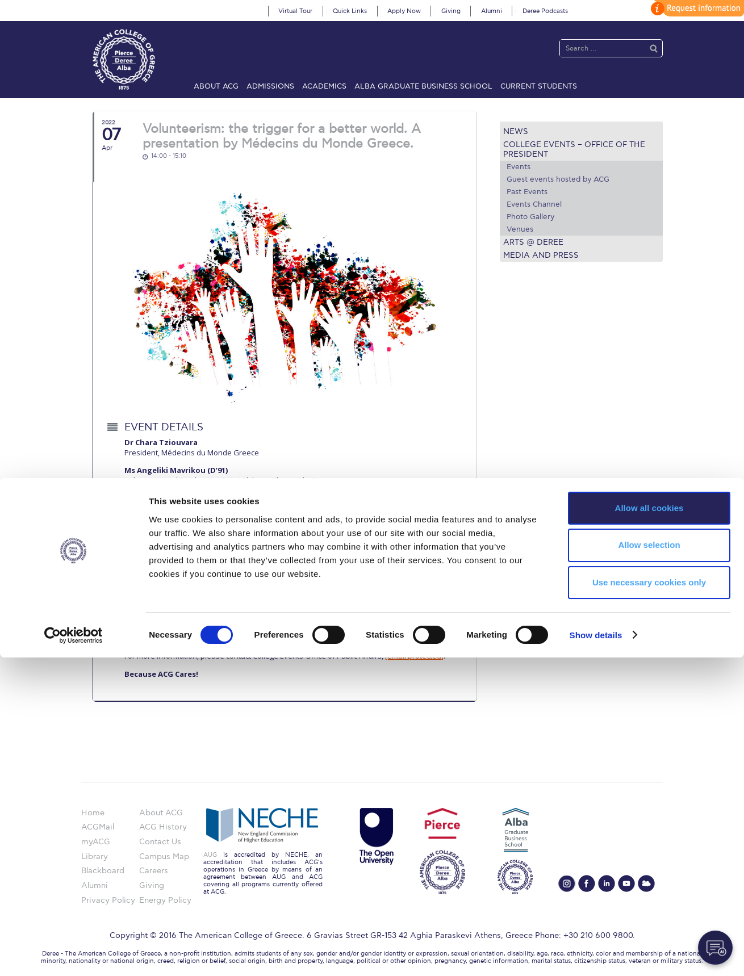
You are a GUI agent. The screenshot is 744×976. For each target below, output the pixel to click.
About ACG (216, 86)
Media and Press (541, 255)
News (515, 131)
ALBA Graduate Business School (423, 86)
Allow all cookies (649, 826)
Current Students (538, 86)
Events (518, 166)
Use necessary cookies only (649, 901)
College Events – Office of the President (574, 149)
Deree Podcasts (545, 11)
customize (695, 8)
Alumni (491, 11)
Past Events (527, 191)
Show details (596, 953)
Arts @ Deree (533, 242)
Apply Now (404, 11)
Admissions (270, 86)
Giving (451, 11)
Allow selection (649, 864)
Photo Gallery (530, 216)
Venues (520, 229)
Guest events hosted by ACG (558, 179)
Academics (324, 86)
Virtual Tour (295, 11)
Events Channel (534, 204)
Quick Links (350, 11)
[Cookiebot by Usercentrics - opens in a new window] (73, 953)
